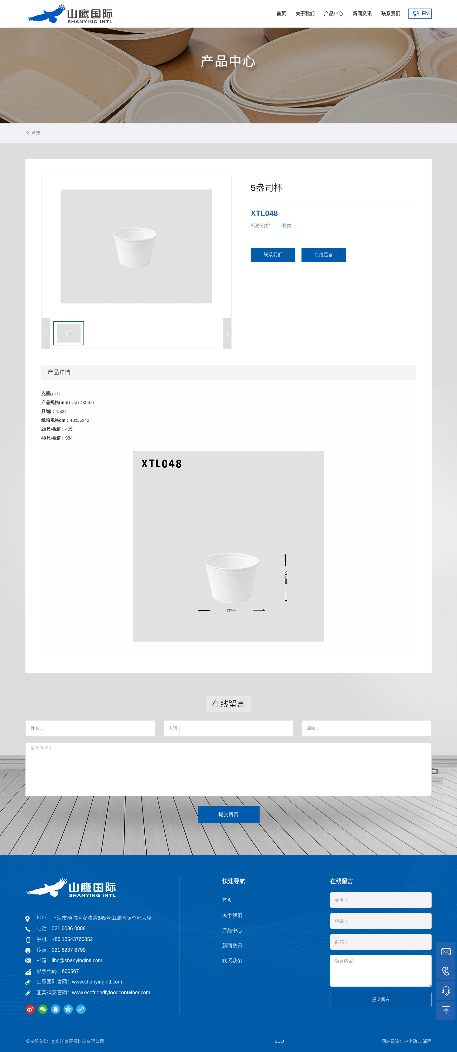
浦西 (427, 1041)
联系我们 (390, 13)
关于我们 (305, 13)
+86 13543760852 (72, 939)
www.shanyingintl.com (97, 981)
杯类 (286, 225)
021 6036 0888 (69, 928)
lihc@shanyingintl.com (77, 960)
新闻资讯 (362, 13)
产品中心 (333, 13)
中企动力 (412, 1041)
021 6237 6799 (69, 950)
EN (420, 13)
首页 (281, 13)
